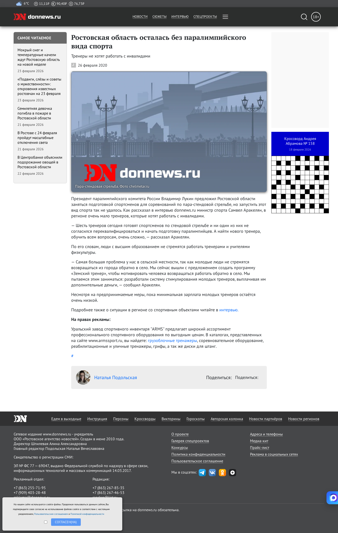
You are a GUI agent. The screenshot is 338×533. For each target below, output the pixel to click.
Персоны (120, 418)
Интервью (180, 16)
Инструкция (97, 418)
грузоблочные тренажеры (172, 340)
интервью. (229, 310)
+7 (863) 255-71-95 (30, 487)
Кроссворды (145, 418)
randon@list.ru (105, 497)
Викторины (171, 418)
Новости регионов (303, 418)
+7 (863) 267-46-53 (108, 492)
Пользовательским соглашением (51, 514)
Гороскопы (195, 418)
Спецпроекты (205, 16)
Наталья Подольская (106, 377)
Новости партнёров (265, 418)
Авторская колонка (227, 418)
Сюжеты (159, 16)
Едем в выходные (66, 418)
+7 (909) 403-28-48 (30, 492)
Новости (140, 16)
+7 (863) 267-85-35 (108, 487)
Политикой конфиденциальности (87, 514)
